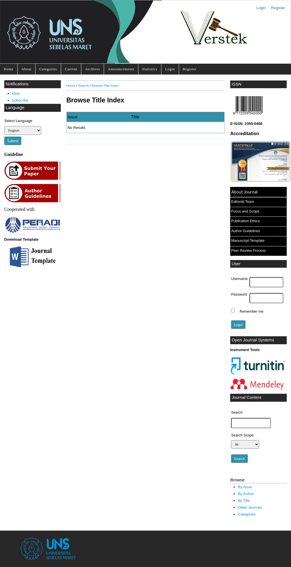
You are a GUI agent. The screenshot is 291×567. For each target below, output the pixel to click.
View (16, 93)
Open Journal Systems (253, 340)
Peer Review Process (248, 250)
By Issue (245, 487)
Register (278, 8)
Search (83, 85)
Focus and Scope (245, 211)
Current (71, 69)
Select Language (18, 121)
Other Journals (250, 507)
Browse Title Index (105, 85)
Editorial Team (242, 201)
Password (239, 294)
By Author (246, 494)
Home (8, 69)
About (26, 69)
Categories (48, 69)
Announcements (121, 69)
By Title (244, 500)
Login (261, 8)
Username (239, 279)
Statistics (149, 69)
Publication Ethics (245, 221)
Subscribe (20, 100)
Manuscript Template (248, 240)
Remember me (251, 311)
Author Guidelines (245, 231)
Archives (92, 69)
